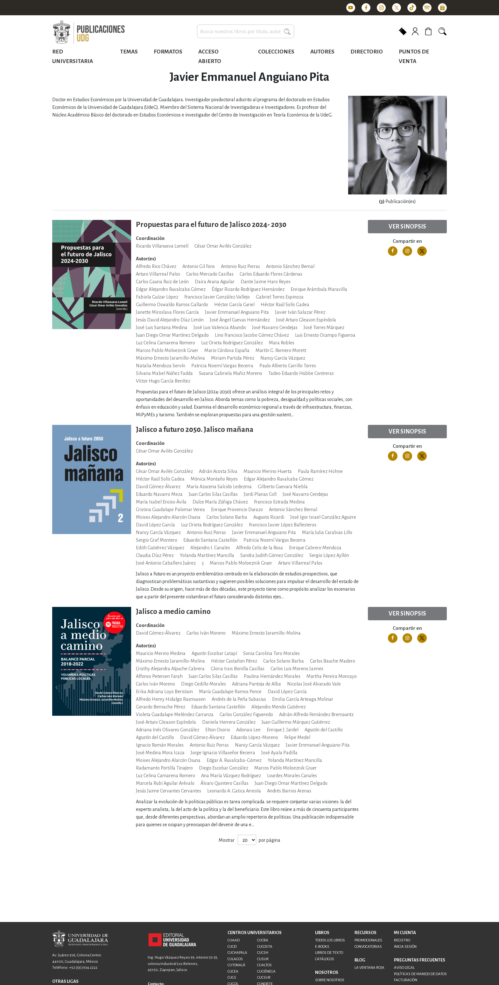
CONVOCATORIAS (368, 947)
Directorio (366, 52)
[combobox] (245, 31)
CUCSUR (264, 977)
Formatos (168, 52)
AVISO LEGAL (404, 968)
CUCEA (233, 971)
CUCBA (262, 940)
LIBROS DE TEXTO (329, 953)
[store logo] (88, 32)
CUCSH (262, 953)
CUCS (232, 977)
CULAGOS (235, 959)
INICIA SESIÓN (405, 947)
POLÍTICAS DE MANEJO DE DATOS (420, 974)
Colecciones (276, 52)
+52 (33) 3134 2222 (83, 968)
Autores (322, 52)
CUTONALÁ (236, 965)
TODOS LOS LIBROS (330, 940)
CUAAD (234, 940)
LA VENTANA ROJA (369, 968)
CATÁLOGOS (324, 959)
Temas (129, 52)
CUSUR (263, 959)
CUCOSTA (264, 947)
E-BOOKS (322, 947)
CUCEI (232, 947)
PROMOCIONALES (368, 940)
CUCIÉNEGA (266, 971)
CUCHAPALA (237, 953)
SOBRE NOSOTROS (329, 980)
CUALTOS (264, 965)
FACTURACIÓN (405, 980)
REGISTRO (402, 940)
